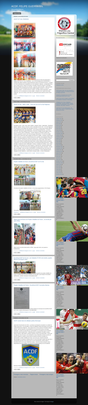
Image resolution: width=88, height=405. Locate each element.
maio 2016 (58, 169)
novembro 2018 (59, 133)
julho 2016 (58, 166)
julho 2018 (58, 139)
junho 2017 (58, 156)
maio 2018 (58, 141)
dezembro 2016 (59, 162)
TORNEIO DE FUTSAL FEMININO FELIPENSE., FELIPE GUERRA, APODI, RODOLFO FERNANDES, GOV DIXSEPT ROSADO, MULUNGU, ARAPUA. (65, 104)
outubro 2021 (59, 118)
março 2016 (58, 172)
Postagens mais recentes (21, 374)
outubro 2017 (59, 149)
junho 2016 (58, 167)
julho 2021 (58, 123)
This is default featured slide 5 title (60, 376)
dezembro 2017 (59, 146)
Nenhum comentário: (40, 95)
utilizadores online (60, 85)
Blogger (52, 401)
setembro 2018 (59, 136)
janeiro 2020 (58, 125)
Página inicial (17, 13)
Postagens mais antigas (46, 374)
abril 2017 (58, 157)
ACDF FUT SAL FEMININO (21, 19)
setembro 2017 (59, 151)
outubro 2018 (59, 135)
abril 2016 (58, 170)
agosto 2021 (58, 122)
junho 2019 (58, 128)
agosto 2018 (58, 138)
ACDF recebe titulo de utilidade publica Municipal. (27, 320)
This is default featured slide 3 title (60, 288)
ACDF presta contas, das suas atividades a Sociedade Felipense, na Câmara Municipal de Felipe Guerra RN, (65, 91)
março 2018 (58, 144)
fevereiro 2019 (59, 131)
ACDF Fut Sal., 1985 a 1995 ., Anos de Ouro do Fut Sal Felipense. (32, 104)
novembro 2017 (59, 148)
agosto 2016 (58, 164)
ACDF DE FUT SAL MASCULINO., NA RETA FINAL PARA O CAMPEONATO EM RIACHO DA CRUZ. (64, 109)
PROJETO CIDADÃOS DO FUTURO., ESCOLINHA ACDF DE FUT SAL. (64, 96)
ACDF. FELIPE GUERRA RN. (27, 6)
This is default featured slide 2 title (60, 244)
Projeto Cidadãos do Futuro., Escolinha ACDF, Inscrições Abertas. (32, 285)
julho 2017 (58, 154)
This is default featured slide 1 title (60, 200)
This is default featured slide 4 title (60, 332)
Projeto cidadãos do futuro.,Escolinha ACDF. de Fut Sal (29, 161)
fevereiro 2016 (59, 174)
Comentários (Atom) (21, 377)
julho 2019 (58, 126)
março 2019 (58, 130)
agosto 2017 (58, 153)
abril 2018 (58, 143)
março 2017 (58, 159)
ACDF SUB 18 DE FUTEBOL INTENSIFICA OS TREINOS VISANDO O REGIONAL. (65, 99)
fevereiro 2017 (59, 161)
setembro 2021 (59, 120)
